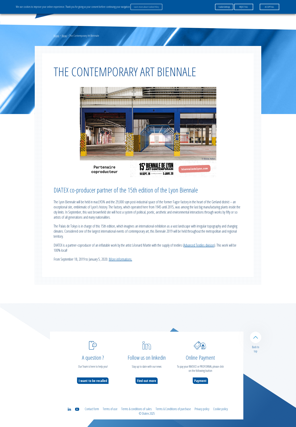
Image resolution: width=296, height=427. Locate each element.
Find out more (146, 380)
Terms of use (110, 409)
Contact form (92, 409)
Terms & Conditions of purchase (173, 409)
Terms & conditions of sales (136, 409)
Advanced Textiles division (199, 245)
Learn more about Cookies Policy (146, 7)
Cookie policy (220, 409)
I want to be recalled (93, 380)
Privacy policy (202, 409)
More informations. (120, 259)
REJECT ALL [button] (243, 7)
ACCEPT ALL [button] (269, 7)
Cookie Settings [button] (224, 7)
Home (56, 35)
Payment (200, 380)
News (64, 35)
